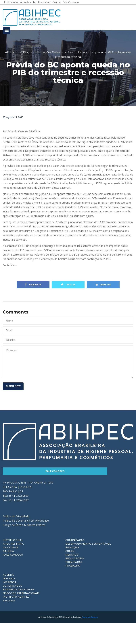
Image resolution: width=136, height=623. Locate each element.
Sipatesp (9, 600)
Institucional (13, 540)
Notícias (9, 578)
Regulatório (74, 558)
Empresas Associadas (19, 589)
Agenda (8, 574)
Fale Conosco (55, 471)
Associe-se (10, 547)
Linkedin (103, 284)
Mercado (71, 554)
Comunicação (74, 540)
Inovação (72, 547)
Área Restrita (13, 543)
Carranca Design (90, 617)
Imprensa (9, 582)
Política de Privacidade (16, 516)
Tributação (73, 561)
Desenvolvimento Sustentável (88, 543)
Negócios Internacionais (21, 593)
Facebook (33, 284)
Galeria (8, 551)
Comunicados (12, 585)
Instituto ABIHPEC (16, 596)
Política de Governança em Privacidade (26, 520)
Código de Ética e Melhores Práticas (24, 525)
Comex (69, 551)
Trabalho (72, 565)
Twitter (68, 284)
